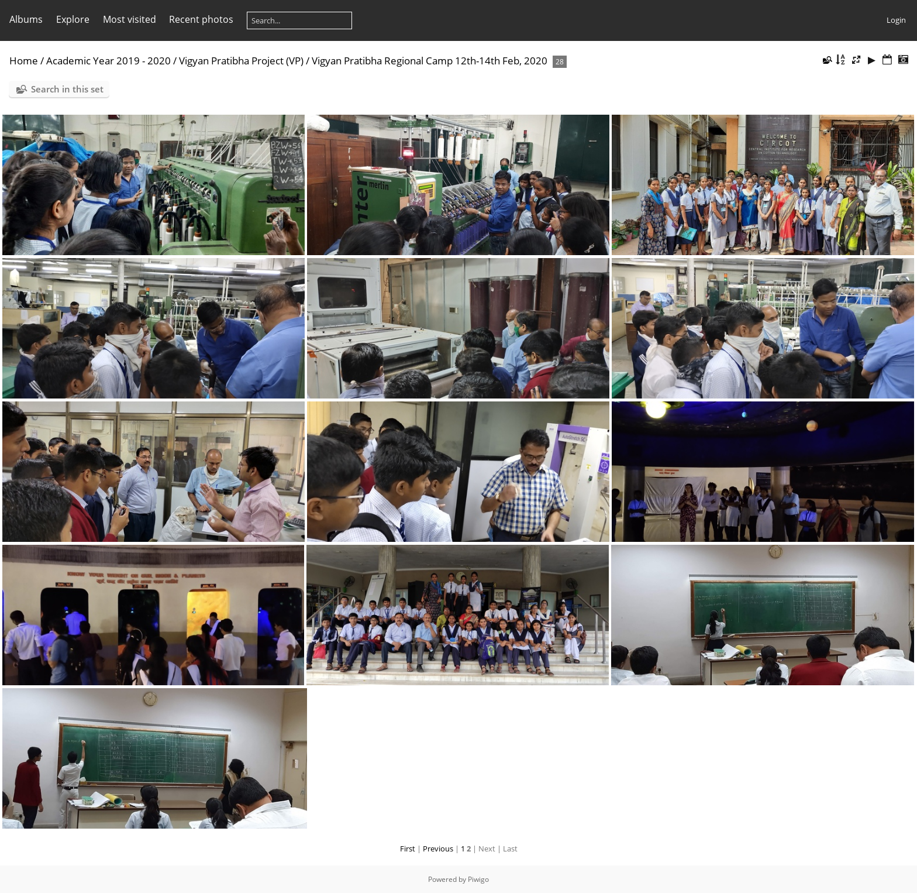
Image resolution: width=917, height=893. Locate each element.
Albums (26, 19)
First (407, 848)
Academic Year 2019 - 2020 (108, 60)
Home (23, 60)
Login (896, 20)
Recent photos (201, 19)
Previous (438, 848)
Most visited (129, 19)
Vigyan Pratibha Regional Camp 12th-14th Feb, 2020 (429, 60)
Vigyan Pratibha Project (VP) (241, 60)
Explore (72, 19)
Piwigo (478, 879)
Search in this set (67, 89)
